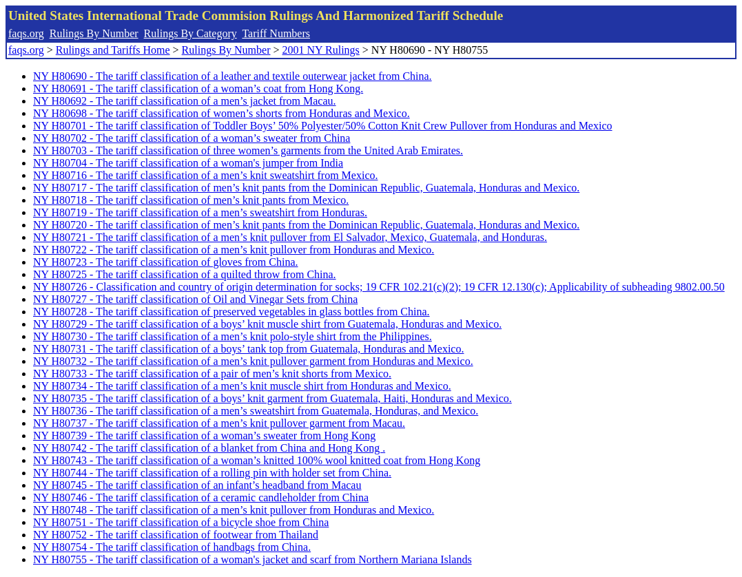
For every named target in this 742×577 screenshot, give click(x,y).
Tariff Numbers (276, 33)
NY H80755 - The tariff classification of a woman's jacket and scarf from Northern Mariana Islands (252, 559)
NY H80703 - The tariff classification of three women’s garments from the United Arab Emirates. (248, 150)
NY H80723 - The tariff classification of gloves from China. (165, 262)
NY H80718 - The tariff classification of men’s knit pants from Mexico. (191, 200)
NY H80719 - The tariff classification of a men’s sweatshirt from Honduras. (200, 212)
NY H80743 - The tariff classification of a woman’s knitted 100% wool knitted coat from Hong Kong (256, 460)
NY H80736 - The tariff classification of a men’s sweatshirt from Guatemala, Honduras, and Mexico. (255, 411)
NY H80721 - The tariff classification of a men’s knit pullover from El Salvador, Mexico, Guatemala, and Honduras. (290, 237)
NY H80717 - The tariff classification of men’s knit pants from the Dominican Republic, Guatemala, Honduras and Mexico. (306, 187)
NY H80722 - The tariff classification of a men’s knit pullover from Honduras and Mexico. (233, 249)
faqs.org (26, 33)
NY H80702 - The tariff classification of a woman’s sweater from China (191, 138)
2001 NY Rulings (321, 50)
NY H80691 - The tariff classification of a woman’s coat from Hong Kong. (198, 88)
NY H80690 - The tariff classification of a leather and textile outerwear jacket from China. (232, 76)
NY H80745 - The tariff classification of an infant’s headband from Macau (197, 485)
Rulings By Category (190, 33)
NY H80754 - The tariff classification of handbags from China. (172, 547)
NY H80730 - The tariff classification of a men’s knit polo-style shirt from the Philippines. (232, 336)
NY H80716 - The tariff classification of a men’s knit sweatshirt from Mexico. (205, 175)
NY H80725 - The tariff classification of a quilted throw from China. (184, 274)
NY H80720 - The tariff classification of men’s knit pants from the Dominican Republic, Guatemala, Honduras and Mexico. (306, 225)
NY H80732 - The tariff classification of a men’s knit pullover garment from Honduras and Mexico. (253, 361)
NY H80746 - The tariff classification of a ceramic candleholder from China (201, 497)
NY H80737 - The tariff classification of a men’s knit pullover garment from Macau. (219, 423)
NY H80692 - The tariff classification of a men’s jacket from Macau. (184, 101)
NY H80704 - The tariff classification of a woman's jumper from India (188, 163)
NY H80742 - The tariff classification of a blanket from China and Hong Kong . (209, 448)
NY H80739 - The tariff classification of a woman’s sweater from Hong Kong (204, 435)
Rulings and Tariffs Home (113, 50)
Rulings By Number (94, 33)
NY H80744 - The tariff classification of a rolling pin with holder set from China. (212, 473)
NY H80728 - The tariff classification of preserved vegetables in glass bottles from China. (231, 311)
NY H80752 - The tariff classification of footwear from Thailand (175, 535)
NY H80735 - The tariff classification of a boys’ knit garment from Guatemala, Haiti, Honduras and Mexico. (272, 398)
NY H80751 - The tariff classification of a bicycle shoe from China (181, 522)
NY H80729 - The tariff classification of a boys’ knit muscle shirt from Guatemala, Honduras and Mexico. (267, 324)
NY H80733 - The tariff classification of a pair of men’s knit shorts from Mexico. (212, 373)
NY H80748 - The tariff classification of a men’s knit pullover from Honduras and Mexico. (233, 510)
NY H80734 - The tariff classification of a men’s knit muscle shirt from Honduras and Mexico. (242, 386)
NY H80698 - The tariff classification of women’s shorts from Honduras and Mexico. (221, 113)
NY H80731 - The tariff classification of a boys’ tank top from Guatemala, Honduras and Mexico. (248, 349)
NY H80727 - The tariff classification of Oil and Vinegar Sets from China (195, 299)
